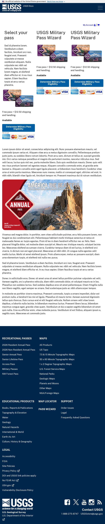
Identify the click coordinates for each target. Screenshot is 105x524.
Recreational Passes (17, 338)
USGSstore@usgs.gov (92, 514)
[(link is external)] (11, 471)
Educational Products (18, 401)
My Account (89, 25)
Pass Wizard (47, 409)
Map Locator (48, 401)
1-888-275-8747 (69, 514)
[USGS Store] (26, 8)
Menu (100, 8)
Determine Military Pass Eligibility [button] (18, 127)
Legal (6, 449)
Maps (43, 338)
